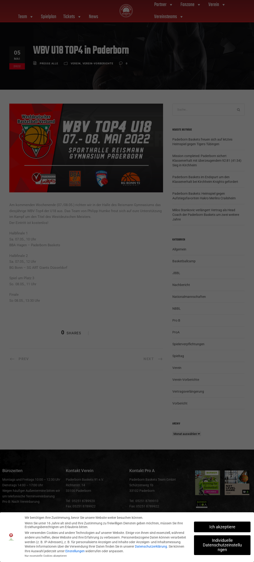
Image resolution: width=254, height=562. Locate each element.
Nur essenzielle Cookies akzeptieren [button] (46, 555)
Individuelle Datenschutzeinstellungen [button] (222, 545)
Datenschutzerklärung (151, 546)
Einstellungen (75, 551)
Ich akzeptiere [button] (222, 527)
